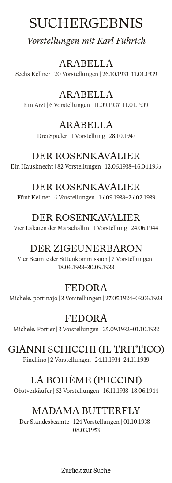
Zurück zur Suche (86, 470)
